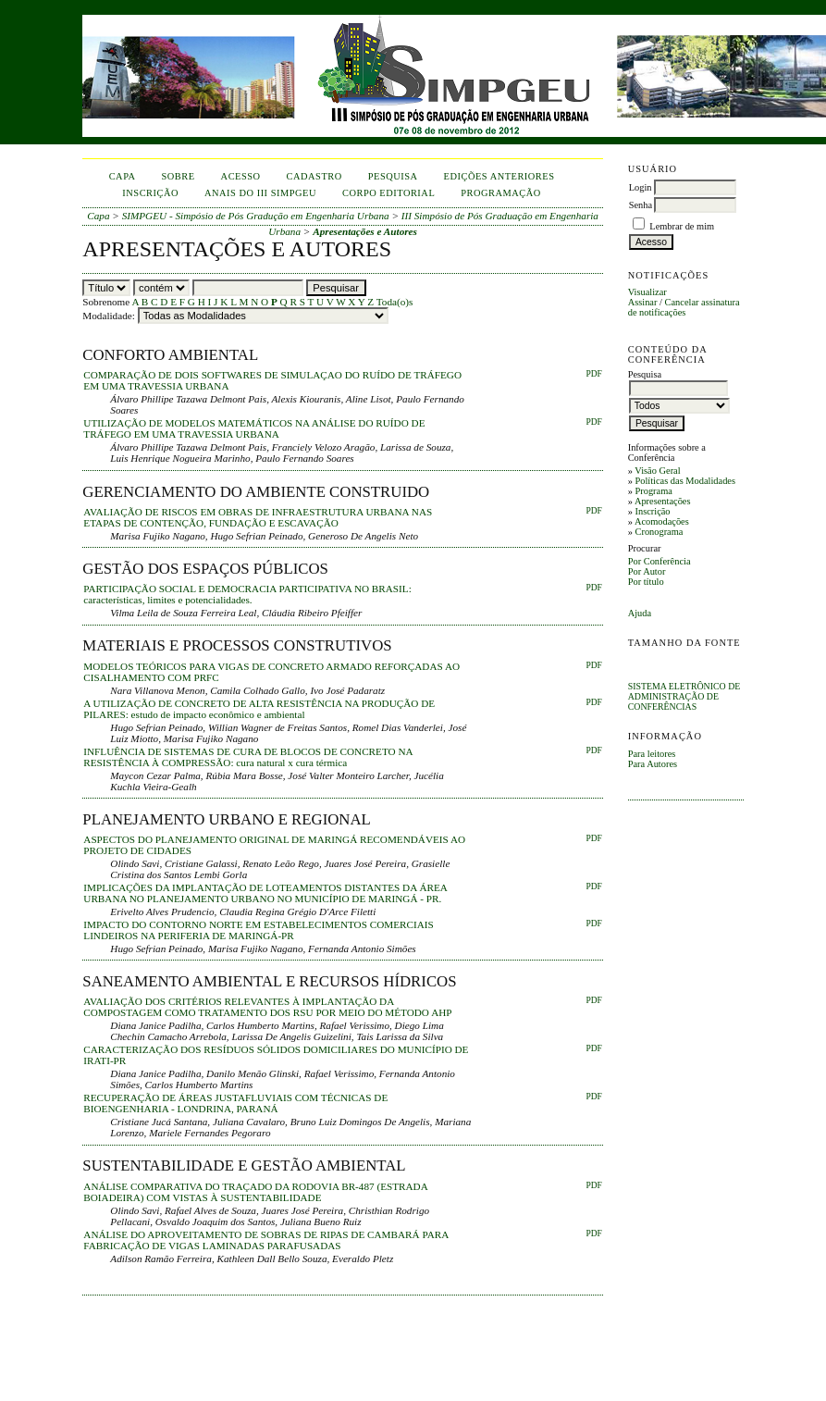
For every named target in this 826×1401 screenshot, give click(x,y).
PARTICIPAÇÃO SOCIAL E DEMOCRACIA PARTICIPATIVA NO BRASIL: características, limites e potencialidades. (247, 594)
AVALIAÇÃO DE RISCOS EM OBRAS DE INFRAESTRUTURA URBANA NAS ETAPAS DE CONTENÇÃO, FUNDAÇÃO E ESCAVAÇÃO (257, 517)
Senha (640, 205)
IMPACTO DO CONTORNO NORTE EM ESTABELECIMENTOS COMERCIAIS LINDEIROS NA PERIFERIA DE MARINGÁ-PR (258, 930)
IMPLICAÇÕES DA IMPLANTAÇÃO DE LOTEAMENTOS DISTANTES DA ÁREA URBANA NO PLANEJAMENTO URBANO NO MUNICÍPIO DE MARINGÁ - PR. (265, 893)
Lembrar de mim (681, 226)
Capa (122, 176)
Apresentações (663, 501)
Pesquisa (393, 176)
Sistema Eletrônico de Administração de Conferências (684, 696)
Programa (653, 491)
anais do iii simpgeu (260, 193)
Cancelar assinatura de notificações (684, 307)
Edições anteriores (499, 176)
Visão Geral (657, 470)
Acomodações (662, 521)
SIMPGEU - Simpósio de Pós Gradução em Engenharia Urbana (255, 215)
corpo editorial (388, 193)
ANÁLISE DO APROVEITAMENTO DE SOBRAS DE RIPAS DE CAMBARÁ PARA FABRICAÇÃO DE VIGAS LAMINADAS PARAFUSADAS (265, 1240)
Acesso (241, 176)
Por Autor (647, 571)
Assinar (643, 302)
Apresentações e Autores (365, 231)
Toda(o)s (394, 301)
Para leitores (652, 754)
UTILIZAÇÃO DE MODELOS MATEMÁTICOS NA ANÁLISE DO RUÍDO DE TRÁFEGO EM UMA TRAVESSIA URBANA (254, 428)
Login (640, 187)
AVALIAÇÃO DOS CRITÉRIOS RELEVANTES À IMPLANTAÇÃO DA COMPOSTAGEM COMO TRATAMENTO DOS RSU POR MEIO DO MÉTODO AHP (267, 1007)
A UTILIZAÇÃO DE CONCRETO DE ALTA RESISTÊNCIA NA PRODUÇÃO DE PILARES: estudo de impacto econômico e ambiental (259, 709)
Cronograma (659, 532)
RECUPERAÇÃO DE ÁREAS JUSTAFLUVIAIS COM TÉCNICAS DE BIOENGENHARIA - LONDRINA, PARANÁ (235, 1103)
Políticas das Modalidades (685, 481)
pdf (593, 587)
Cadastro (314, 176)
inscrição (150, 193)
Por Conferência (659, 561)
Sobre (178, 176)
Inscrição (652, 511)
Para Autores (652, 764)
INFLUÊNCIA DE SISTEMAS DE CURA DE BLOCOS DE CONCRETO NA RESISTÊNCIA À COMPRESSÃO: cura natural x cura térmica (248, 757)
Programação (501, 193)
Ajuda (639, 613)
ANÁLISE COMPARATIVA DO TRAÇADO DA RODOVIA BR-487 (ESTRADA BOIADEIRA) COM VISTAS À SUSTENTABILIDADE (255, 1192)
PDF (593, 373)
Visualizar (647, 292)
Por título (646, 582)
